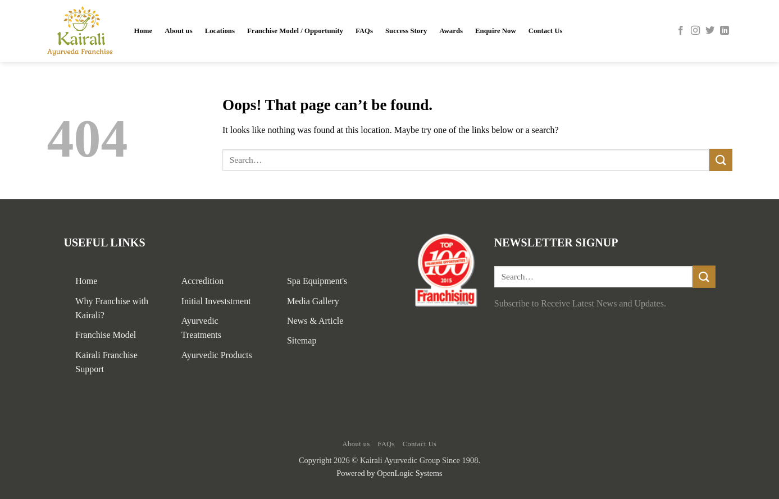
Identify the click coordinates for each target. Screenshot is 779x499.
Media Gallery (313, 301)
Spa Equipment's (317, 281)
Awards (451, 31)
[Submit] (720, 160)
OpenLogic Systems (409, 473)
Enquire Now (495, 31)
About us (178, 31)
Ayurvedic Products (216, 355)
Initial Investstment (216, 301)
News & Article (315, 321)
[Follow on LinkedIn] (724, 31)
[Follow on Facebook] (680, 31)
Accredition (202, 281)
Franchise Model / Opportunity (295, 31)
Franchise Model (105, 335)
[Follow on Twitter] (709, 31)
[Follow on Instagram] (695, 31)
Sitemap (301, 340)
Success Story (406, 31)
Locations (220, 31)
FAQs (364, 31)
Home (143, 31)
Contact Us (546, 31)
